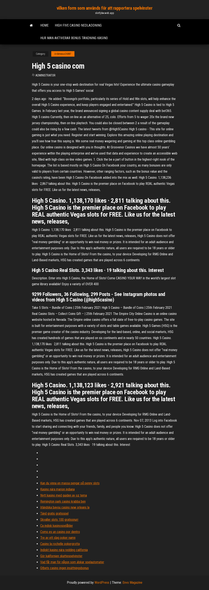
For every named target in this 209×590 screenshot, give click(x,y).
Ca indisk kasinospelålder (56, 526)
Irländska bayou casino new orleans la (64, 507)
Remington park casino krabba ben (63, 501)
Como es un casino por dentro (60, 532)
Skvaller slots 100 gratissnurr (59, 520)
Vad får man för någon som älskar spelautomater (72, 562)
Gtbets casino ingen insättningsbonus (64, 568)
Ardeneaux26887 (62, 53)
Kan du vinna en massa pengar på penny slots (70, 483)
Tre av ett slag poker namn (58, 538)
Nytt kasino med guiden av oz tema (63, 495)
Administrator (45, 75)
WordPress (101, 583)
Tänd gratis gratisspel (54, 513)
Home (44, 25)
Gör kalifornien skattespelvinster (61, 556)
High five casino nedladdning (78, 25)
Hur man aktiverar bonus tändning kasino (74, 38)
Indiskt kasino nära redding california (64, 550)
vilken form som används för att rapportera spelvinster (104, 8)
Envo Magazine (132, 583)
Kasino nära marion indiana (57, 489)
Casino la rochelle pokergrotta (60, 544)
